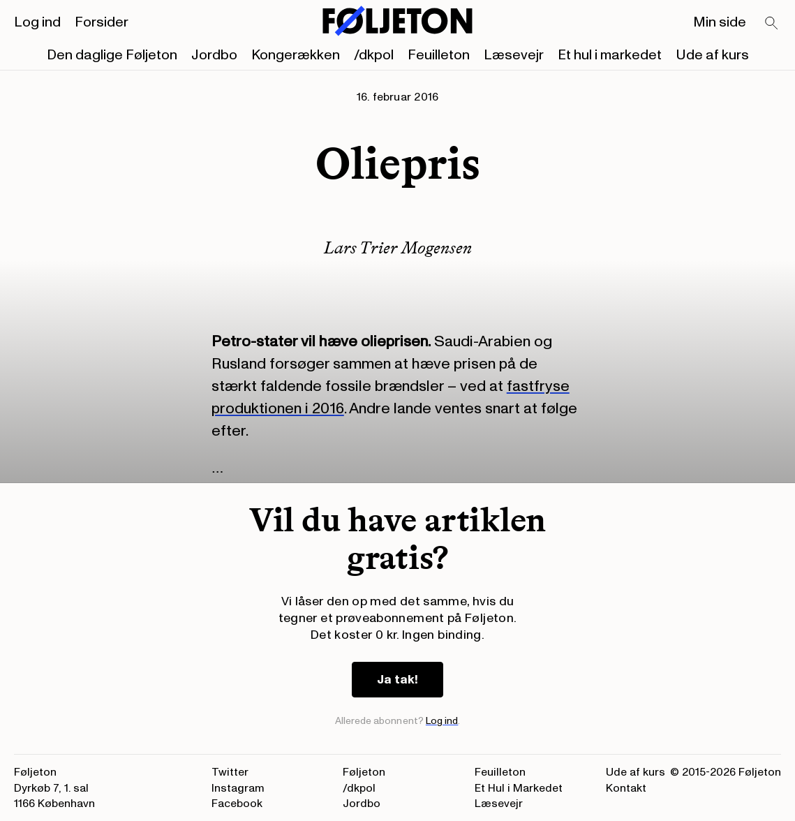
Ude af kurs (712, 55)
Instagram (238, 788)
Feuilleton (439, 55)
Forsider (101, 22)
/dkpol (374, 55)
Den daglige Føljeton (112, 55)
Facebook (236, 803)
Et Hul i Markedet (519, 788)
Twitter (229, 772)
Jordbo (214, 55)
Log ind (37, 22)
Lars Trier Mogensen (398, 247)
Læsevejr (514, 55)
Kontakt (626, 788)
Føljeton (364, 772)
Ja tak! (397, 679)
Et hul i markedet (610, 55)
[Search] (772, 24)
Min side (719, 22)
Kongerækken (295, 55)
